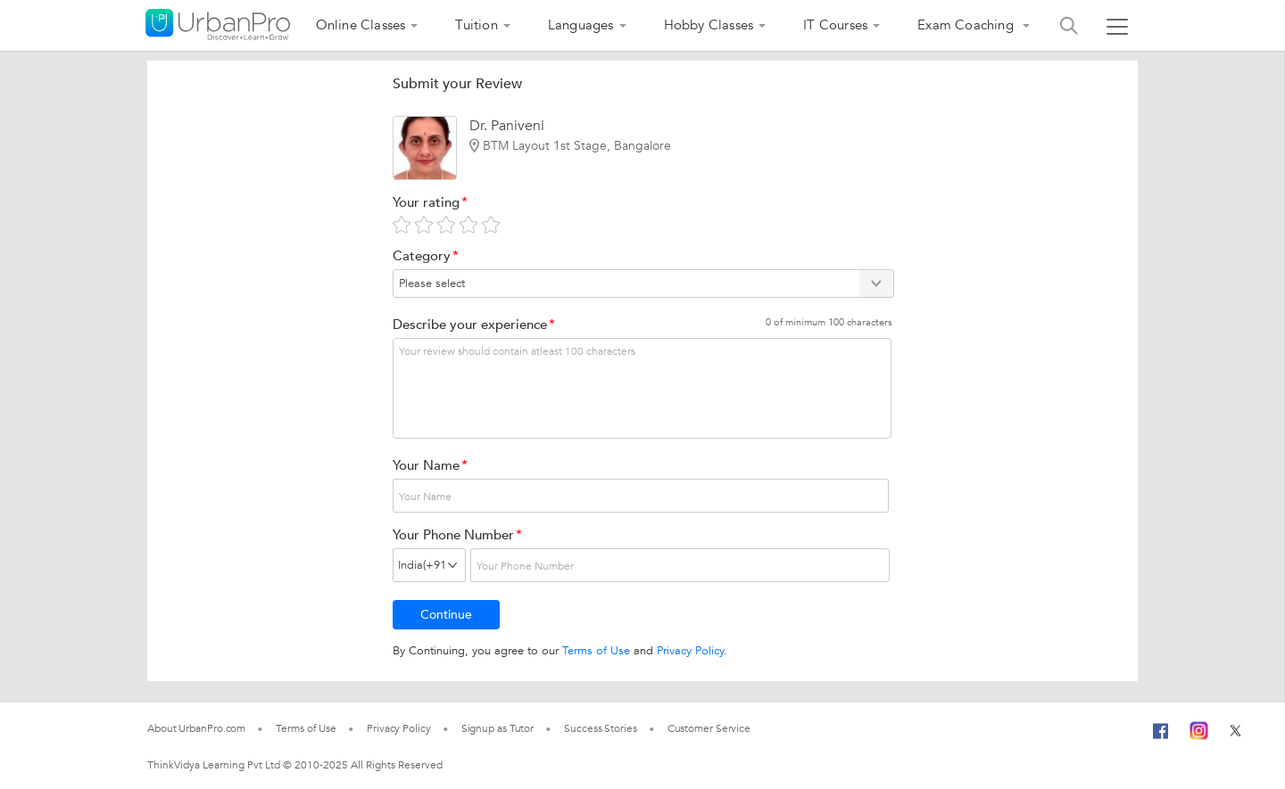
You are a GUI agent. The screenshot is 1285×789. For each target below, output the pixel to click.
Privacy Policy (690, 651)
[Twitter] (1235, 728)
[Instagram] (1199, 728)
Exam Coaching (967, 25)
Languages (581, 25)
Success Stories (600, 728)
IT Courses (835, 25)
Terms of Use (596, 651)
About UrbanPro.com (196, 728)
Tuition (476, 25)
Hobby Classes (709, 25)
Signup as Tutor (498, 728)
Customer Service (708, 728)
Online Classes (361, 25)
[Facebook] (1161, 738)
